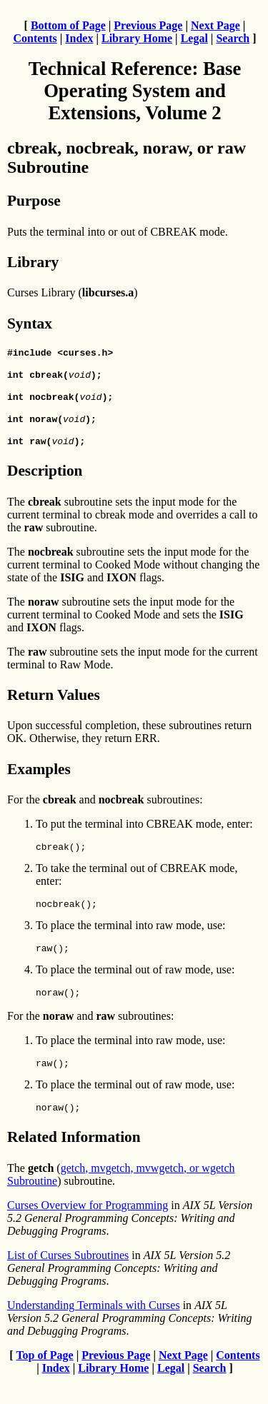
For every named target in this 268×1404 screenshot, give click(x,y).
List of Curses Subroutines (68, 1279)
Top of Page (44, 1379)
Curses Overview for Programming (87, 1229)
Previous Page (148, 25)
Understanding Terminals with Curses (93, 1329)
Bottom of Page (68, 25)
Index (79, 38)
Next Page (215, 25)
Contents (34, 38)
